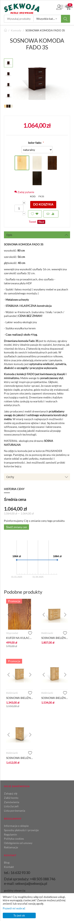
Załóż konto (11, 797)
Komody (16, 30)
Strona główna (5, 30)
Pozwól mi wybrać (14, 908)
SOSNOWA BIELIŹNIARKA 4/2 (54, 637)
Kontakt (9, 866)
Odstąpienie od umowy (18, 843)
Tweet (32, 221)
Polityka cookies (14, 838)
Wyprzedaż (12, 633)
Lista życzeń (11, 806)
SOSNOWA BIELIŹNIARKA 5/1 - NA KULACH (19, 758)
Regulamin (10, 834)
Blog (6, 862)
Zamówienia (11, 802)
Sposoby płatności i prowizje (21, 830)
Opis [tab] (37, 235)
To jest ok (19, 915)
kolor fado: (35, 142)
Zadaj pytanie (24, 192)
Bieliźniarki (47, 633)
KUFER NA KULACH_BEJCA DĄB (19, 637)
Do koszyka (43, 204)
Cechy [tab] (37, 477)
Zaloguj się (10, 793)
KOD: (33, 196)
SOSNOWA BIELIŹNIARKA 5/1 (54, 697)
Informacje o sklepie (16, 825)
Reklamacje (11, 847)
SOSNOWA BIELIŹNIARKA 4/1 (19, 697)
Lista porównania (14, 810)
